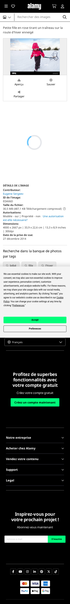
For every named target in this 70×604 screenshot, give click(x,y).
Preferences (35, 328)
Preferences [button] (18, 305)
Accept (35, 320)
